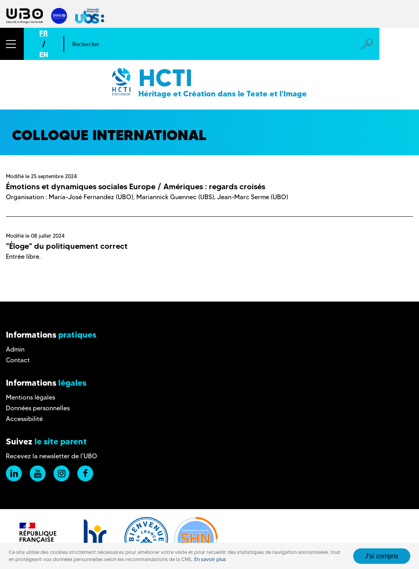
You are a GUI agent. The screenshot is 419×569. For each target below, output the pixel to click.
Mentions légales (30, 397)
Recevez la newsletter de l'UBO (51, 456)
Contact (18, 360)
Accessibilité (24, 419)
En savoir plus (210, 559)
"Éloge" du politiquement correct (67, 246)
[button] (12, 44)
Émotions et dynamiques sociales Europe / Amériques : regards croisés (135, 186)
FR (43, 33)
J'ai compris (381, 556)
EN (43, 54)
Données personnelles (38, 408)
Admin (15, 349)
